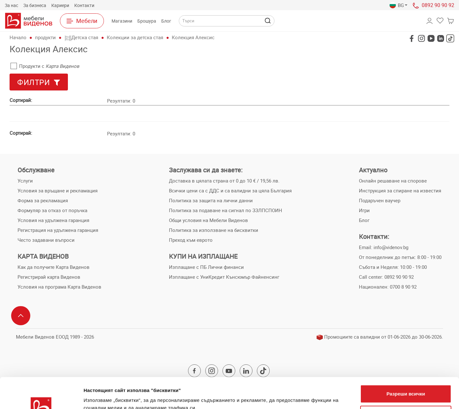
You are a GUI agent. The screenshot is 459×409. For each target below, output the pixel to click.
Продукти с (45, 66)
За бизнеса (34, 5)
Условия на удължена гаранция (53, 220)
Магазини (122, 21)
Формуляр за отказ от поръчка (52, 210)
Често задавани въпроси (46, 240)
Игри (364, 210)
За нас (11, 5)
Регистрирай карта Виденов (49, 277)
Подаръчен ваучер (379, 200)
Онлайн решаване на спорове (393, 180)
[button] (399, 5)
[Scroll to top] (20, 315)
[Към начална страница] (28, 21)
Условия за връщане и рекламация (58, 190)
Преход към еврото (191, 240)
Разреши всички (405, 365)
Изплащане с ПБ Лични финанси (206, 267)
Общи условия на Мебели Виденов (208, 220)
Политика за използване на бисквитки (213, 230)
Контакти (84, 5)
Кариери (60, 5)
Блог (166, 21)
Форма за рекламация (43, 200)
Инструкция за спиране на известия (400, 190)
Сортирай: (21, 100)
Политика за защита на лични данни (211, 200)
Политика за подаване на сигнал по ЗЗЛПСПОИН (225, 210)
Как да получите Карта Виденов (54, 267)
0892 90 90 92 (438, 5)
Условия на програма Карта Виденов (59, 286)
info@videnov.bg (391, 247)
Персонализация (406, 385)
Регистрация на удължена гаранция (58, 230)
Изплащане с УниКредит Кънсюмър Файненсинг (224, 277)
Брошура (146, 21)
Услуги (25, 180)
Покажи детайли (103, 396)
